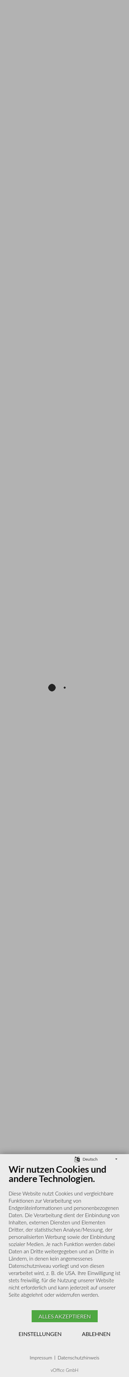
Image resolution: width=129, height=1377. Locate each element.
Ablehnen (96, 1333)
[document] (64, 1235)
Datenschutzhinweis (78, 1357)
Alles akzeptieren (65, 1316)
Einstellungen (40, 1333)
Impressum (41, 1357)
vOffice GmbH (64, 1370)
